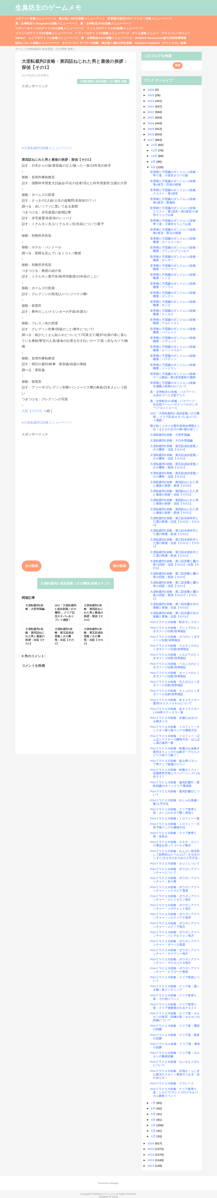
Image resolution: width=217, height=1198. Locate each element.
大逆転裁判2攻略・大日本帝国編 (171, 440)
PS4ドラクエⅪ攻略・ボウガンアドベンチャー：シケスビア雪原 (174, 889)
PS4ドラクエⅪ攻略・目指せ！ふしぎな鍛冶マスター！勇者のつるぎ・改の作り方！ (175, 1074)
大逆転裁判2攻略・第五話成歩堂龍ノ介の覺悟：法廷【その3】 (174, 447)
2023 (151, 106)
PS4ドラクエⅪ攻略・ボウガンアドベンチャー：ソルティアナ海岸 (174, 915)
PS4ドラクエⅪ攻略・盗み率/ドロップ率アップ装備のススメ (174, 762)
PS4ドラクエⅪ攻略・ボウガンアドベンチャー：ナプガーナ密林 (174, 970)
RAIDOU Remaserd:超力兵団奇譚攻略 (160, 38)
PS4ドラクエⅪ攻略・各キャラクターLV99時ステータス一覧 (174, 710)
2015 (151, 1148)
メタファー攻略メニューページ (35, 18)
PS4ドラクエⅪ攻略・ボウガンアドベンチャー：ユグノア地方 (174, 925)
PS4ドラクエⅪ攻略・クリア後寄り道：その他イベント (173, 997)
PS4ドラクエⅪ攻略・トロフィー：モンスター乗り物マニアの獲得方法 (174, 728)
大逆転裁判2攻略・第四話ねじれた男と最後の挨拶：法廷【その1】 (174, 501)
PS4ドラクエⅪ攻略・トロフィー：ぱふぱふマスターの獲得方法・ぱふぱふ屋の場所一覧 (175, 739)
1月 (154, 1136)
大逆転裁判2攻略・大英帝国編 (170, 434)
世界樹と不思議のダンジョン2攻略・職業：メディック (174, 339)
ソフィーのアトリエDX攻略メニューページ (43, 33)
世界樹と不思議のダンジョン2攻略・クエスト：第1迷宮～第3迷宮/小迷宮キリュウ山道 (174, 211)
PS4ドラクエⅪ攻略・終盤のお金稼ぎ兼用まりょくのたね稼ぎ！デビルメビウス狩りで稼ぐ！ (175, 752)
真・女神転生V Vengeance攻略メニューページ (46, 23)
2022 (151, 112)
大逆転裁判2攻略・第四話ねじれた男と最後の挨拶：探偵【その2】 (174, 483)
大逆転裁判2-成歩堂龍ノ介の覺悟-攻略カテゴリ (75, 583)
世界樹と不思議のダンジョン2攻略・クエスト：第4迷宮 (174, 191)
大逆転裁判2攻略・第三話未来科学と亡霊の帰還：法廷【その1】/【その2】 (174, 543)
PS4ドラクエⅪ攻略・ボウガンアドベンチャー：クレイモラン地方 (174, 897)
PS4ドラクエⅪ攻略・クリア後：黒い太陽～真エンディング (174, 988)
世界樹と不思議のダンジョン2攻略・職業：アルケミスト (174, 321)
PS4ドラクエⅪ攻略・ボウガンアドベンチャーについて (174, 870)
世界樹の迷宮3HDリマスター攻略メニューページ (139, 18)
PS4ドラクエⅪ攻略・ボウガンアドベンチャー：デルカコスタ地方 (174, 961)
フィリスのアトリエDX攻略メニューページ (115, 28)
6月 (154, 1108)
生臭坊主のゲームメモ (48, 7)
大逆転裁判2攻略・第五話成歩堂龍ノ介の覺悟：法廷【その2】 (174, 456)
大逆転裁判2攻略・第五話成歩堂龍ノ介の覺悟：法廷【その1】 (174, 474)
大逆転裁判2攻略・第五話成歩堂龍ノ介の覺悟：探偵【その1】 (174, 465)
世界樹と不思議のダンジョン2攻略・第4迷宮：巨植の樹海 (174, 182)
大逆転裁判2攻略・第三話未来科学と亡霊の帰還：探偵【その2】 (174, 532)
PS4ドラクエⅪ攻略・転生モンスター (174, 622)
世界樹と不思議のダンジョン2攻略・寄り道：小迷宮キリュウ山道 (174, 222)
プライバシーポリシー (175, 33)
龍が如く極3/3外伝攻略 (117, 42)
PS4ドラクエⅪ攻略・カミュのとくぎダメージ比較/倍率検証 (174, 692)
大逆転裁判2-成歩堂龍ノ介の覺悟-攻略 (103, 81)
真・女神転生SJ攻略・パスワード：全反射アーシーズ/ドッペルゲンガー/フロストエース (174, 404)
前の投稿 (119, 566)
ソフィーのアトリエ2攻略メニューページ (102, 33)
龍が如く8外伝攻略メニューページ (81, 18)
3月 (154, 1125)
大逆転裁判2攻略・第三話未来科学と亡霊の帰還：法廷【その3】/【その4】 (174, 522)
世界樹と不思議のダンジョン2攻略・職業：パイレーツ (174, 330)
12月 (154, 144)
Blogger (114, 1183)
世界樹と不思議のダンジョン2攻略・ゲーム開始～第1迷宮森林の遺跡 (174, 375)
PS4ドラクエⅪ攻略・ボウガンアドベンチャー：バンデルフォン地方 (174, 934)
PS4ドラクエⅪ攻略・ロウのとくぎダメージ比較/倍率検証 (174, 638)
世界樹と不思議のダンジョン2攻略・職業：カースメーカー (174, 240)
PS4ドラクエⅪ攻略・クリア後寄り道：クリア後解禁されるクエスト (173, 1006)
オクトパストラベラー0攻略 (80, 42)
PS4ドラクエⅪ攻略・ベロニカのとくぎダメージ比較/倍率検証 (174, 665)
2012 (151, 1165)
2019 (151, 128)
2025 (151, 95)
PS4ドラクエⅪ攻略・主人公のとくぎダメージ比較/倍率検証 (174, 683)
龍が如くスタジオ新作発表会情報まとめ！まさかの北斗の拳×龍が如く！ (175, 427)
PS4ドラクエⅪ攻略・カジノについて (174, 863)
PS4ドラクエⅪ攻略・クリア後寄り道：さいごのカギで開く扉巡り (173, 811)
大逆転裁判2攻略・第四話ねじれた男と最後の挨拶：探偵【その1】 (174, 511)
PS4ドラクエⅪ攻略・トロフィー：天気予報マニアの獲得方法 (174, 825)
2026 (151, 89)
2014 (151, 1154)
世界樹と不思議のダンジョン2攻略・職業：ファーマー (174, 267)
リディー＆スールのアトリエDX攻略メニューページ (49, 28)
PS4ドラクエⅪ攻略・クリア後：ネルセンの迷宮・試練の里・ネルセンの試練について (175, 1017)
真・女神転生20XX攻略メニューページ (106, 38)
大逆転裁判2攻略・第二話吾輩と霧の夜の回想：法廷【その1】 (174, 584)
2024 (151, 101)
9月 (154, 161)
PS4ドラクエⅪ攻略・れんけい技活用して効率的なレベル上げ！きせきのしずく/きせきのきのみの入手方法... (175, 854)
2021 (151, 117)
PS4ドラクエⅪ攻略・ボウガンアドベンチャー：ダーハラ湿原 (174, 943)
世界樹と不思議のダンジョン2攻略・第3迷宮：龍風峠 (174, 200)
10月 (154, 155)
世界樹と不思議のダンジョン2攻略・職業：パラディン (174, 357)
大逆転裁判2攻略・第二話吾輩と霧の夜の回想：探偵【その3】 (174, 575)
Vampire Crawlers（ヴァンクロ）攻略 (160, 42)
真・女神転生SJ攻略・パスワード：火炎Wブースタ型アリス (174, 393)
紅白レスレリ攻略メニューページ (37, 42)
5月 (154, 1114)
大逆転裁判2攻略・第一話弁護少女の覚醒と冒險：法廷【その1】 (174, 614)
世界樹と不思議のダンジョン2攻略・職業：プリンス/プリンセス (174, 249)
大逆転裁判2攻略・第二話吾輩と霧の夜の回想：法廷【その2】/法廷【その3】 (174, 564)
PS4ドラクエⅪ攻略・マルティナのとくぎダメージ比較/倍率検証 (174, 647)
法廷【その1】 (32, 411)
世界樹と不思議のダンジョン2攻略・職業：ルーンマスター (174, 348)
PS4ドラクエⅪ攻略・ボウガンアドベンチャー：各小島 (174, 879)
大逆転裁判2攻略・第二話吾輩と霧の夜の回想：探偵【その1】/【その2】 (174, 595)
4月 (154, 1119)
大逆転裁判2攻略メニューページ (48, 148)
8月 (154, 167)
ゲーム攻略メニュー (145, 33)
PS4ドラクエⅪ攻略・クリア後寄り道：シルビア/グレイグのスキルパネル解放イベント (174, 1092)
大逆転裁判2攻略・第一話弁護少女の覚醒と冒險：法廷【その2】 (174, 605)
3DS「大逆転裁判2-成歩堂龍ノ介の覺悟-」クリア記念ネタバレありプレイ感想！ (174, 417)
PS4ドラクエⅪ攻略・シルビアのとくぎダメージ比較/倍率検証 (174, 656)
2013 (151, 1160)
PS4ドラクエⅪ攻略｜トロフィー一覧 (174, 818)
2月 (154, 1130)
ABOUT (20, 38)
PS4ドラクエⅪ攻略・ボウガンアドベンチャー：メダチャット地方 (174, 906)
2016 (151, 1143)
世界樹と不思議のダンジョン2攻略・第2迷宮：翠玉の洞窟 (174, 231)
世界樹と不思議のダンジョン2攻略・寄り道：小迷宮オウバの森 (174, 173)
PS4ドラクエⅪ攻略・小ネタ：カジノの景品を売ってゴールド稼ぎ (174, 843)
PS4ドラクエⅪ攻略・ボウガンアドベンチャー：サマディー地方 (174, 952)
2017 (151, 139)
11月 (154, 150)
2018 (151, 134)
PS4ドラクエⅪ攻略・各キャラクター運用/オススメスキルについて (174, 701)
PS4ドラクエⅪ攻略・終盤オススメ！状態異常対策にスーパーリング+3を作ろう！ (175, 773)
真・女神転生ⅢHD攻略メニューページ (105, 23)
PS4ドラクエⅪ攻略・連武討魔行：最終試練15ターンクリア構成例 (174, 784)
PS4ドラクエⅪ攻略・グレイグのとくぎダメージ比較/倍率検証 (174, 629)
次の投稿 (31, 566)
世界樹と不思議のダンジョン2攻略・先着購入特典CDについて (174, 384)
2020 (151, 123)
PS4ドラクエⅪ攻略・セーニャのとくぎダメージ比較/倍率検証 (174, 674)
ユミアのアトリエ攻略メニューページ (53, 38)
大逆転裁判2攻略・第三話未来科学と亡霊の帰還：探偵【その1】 (174, 554)
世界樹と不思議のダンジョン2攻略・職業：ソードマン (174, 366)
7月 (154, 1102)
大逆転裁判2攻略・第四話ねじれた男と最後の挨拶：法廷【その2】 (174, 492)
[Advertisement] (75, 115)
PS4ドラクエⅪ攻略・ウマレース (172, 1083)
